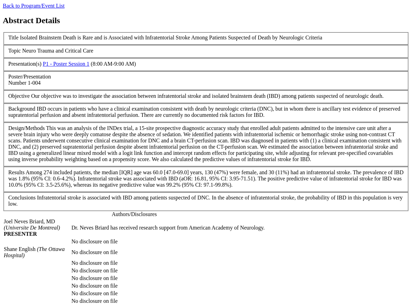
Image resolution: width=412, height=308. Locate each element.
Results (16, 172)
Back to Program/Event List (34, 6)
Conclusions (22, 197)
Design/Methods (26, 128)
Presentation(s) (24, 64)
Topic (14, 51)
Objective (19, 96)
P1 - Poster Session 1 (66, 64)
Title (13, 37)
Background (21, 109)
